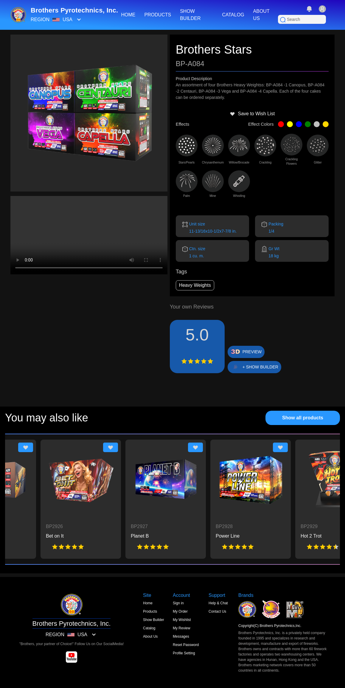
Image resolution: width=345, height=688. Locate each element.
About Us (150, 636)
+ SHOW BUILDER (260, 367)
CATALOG (233, 14)
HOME (128, 14)
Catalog (149, 628)
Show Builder (153, 620)
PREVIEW (252, 351)
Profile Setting (184, 653)
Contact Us (217, 611)
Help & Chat (218, 603)
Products (150, 611)
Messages (181, 636)
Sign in (178, 603)
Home (148, 603)
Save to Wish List (252, 113)
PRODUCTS (157, 14)
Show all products (302, 417)
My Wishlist (182, 620)
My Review (181, 628)
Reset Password (186, 645)
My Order (180, 611)
